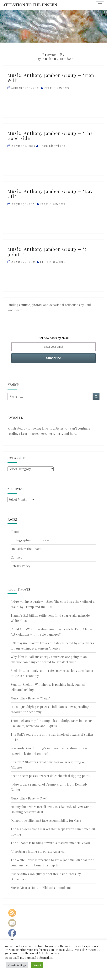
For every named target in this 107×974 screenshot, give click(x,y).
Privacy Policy (20, 566)
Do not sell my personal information (28, 957)
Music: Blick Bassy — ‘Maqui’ (30, 698)
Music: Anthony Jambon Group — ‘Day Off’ (50, 193)
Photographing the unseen (30, 540)
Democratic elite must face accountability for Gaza (46, 820)
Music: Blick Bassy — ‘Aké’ (28, 798)
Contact (16, 557)
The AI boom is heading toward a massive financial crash (50, 843)
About (15, 532)
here (42, 433)
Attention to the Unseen (30, 4)
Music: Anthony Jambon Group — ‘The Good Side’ (50, 135)
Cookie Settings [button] (17, 965)
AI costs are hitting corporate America (37, 851)
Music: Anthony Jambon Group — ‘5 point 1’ (47, 251)
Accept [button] (37, 965)
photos (37, 305)
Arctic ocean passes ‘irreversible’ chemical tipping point (50, 776)
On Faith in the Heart (25, 549)
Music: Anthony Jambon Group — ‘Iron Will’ (51, 77)
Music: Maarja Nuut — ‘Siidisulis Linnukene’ (41, 888)
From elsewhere (57, 88)
